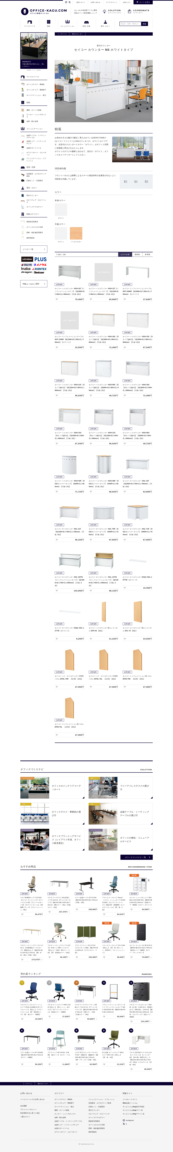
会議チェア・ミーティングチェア (66, 1125)
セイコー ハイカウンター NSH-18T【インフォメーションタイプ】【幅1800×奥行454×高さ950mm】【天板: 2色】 (70, 291)
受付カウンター (77, 34)
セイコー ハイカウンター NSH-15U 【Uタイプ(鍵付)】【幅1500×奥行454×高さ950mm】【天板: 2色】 (69, 435)
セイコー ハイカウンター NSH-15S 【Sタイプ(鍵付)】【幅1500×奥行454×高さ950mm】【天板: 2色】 (138, 339)
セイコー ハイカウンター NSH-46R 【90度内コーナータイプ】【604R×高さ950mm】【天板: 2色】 (104, 484)
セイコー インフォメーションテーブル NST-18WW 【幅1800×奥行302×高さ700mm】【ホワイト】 (137, 291)
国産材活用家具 (94, 1121)
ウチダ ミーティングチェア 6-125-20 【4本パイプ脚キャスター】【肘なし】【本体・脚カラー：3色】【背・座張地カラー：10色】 (59, 948)
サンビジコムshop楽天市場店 (133, 1107)
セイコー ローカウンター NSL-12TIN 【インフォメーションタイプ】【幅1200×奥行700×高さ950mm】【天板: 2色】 (103, 581)
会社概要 (23, 1106)
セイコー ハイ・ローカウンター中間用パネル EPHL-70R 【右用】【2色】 (69, 677)
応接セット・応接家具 (97, 1107)
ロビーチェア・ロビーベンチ (99, 1114)
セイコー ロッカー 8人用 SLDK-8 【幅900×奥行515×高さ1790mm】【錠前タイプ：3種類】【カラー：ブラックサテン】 (141, 948)
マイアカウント (111, 2)
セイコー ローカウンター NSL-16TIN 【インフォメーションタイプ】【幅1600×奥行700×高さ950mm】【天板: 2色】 (69, 581)
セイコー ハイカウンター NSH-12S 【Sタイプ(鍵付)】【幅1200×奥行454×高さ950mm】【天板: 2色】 (70, 387)
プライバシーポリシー (28, 1109)
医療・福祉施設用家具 (97, 1128)
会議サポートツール (61, 1128)
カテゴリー (59, 1093)
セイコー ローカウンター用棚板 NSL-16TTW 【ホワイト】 (137, 578)
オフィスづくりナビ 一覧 (135, 857)
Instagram (128, 1120)
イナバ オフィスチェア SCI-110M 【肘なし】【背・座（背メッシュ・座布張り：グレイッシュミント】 (113, 948)
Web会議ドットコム (130, 1103)
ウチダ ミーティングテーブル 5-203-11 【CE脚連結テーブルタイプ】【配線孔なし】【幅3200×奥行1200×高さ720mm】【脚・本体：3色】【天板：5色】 (31, 950)
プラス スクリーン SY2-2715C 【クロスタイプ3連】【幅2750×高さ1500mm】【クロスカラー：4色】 (86, 948)
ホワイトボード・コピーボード (65, 1132)
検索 (144, 24)
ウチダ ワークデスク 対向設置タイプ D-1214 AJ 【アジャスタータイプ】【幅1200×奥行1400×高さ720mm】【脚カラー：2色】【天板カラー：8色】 (59, 902)
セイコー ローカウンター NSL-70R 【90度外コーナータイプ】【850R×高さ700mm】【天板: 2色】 (103, 532)
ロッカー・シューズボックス (65, 1114)
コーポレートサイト (130, 1099)
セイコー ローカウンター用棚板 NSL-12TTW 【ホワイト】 (69, 629)
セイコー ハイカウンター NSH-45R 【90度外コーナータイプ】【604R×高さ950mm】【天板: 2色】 (69, 484)
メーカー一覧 (28, 249)
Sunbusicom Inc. (87, 1144)
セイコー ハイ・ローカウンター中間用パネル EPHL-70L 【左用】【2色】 (103, 677)
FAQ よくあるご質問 (31, 284)
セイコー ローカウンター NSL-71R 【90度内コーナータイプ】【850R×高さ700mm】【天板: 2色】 (137, 532)
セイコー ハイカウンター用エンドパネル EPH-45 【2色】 (103, 629)
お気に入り (127, 2)
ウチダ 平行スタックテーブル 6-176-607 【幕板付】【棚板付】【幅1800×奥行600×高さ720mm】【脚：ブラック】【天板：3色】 (86, 1056)
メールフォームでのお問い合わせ (32, 1099)
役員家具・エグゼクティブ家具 (100, 1103)
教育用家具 (93, 1132)
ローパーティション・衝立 (64, 1107)
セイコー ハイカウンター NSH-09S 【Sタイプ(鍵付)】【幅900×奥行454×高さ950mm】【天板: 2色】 (104, 387)
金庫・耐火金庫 (60, 1117)
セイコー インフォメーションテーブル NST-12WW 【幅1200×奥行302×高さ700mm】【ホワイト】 (69, 339)
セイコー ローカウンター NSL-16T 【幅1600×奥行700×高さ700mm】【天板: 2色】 (137, 484)
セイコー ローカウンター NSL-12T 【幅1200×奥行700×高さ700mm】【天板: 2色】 (69, 532)
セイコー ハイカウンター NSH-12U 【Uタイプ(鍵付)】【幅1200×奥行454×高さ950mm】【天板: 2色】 (103, 435)
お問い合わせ (95, 2)
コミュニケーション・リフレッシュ (101, 1099)
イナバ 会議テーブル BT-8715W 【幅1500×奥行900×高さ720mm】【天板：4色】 (86, 900)
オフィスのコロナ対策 (97, 1125)
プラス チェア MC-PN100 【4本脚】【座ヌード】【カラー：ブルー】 (59, 1055)
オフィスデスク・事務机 (63, 1099)
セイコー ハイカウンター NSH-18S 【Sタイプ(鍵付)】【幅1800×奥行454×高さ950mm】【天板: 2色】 (104, 339)
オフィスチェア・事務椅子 (64, 1103)
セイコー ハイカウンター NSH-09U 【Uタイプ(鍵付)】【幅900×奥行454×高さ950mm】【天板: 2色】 (137, 435)
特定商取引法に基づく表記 (30, 1113)
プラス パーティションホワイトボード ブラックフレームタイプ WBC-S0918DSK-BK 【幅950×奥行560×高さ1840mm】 (113, 1008)
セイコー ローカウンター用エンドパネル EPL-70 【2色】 (137, 629)
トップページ (62, 34)
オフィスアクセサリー (97, 1117)
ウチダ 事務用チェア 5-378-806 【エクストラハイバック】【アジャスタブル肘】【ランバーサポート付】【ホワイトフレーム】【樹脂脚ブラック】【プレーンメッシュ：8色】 (31, 904)
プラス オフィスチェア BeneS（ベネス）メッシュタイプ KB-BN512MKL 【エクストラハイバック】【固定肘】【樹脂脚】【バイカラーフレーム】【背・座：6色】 (113, 904)
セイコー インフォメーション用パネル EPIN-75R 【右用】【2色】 (137, 677)
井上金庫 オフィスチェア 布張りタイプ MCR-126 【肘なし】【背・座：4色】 (113, 1055)
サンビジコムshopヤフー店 (133, 1110)
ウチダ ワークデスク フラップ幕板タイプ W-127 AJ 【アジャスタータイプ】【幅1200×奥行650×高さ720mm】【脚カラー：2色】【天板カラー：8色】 (86, 1009)
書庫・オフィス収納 (61, 1110)
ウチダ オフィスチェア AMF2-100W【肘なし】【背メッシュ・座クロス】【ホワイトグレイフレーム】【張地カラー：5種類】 (59, 1008)
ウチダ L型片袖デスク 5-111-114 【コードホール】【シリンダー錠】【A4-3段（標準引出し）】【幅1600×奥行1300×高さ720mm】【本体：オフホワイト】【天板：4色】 (140, 1058)
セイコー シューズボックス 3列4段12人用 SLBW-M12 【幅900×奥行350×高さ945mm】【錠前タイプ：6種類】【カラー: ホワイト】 (140, 901)
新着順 (147, 254)
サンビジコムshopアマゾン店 (133, 1114)
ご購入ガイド (80, 2)
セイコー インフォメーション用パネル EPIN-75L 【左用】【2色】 (69, 725)
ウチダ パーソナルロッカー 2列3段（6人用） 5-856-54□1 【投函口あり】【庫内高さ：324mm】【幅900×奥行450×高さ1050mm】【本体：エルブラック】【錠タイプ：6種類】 (141, 1011)
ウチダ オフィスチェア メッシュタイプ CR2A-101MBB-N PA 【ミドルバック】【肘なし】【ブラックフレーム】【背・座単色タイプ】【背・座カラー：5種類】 (31, 1009)
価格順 (137, 254)
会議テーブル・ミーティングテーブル (68, 1121)
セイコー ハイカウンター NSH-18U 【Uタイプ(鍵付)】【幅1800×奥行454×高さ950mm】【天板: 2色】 (137, 387)
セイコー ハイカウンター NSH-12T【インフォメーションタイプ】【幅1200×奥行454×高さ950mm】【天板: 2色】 (104, 291)
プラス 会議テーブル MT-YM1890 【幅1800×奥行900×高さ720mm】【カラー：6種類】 (32, 1055)
